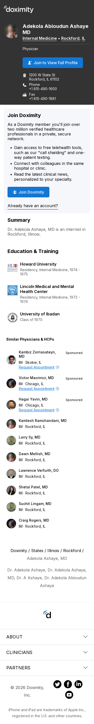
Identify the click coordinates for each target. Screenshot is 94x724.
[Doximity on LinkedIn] (78, 685)
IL (83, 38)
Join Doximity (28, 192)
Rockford (70, 38)
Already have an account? (33, 205)
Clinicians (47, 652)
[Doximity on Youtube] (69, 695)
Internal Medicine (40, 38)
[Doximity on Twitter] (57, 685)
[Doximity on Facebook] (68, 685)
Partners (47, 667)
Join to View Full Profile (53, 62)
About (47, 636)
